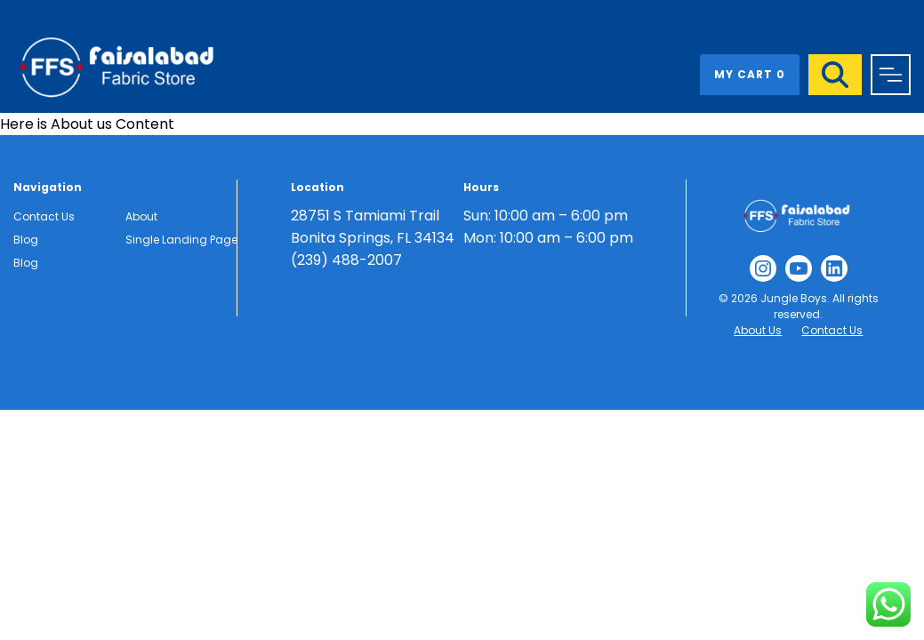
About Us (758, 330)
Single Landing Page (181, 239)
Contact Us (44, 216)
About (141, 216)
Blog (25, 239)
